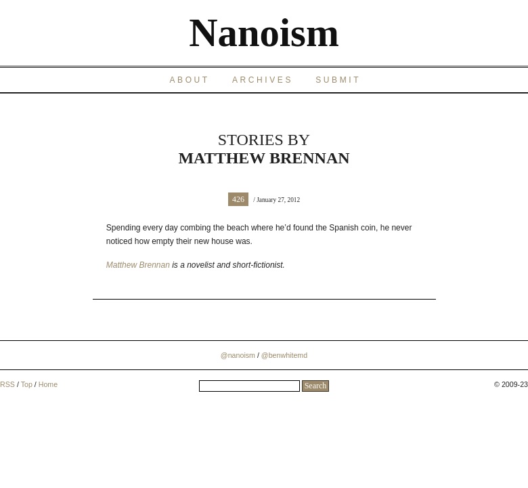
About (189, 80)
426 (238, 199)
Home (48, 384)
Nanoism (264, 33)
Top (26, 384)
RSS (7, 384)
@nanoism (238, 355)
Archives (262, 80)
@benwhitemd (284, 355)
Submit (338, 80)
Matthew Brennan (138, 265)
